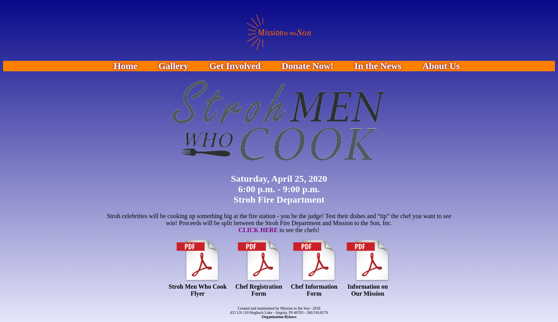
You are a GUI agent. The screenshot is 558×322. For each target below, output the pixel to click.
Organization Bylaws (279, 317)
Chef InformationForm (314, 290)
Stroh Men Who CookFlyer (198, 290)
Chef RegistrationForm (258, 290)
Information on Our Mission (368, 290)
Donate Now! (308, 66)
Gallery (173, 66)
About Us (441, 66)
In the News (378, 66)
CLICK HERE (258, 230)
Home (125, 66)
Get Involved (235, 66)
